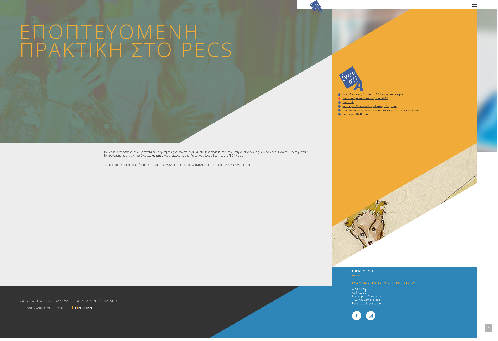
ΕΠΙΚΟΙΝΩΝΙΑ (440, 4)
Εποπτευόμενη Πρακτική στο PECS (365, 98)
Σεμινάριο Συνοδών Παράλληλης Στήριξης (370, 106)
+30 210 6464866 (369, 299)
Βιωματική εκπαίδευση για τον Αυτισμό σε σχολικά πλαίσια (381, 110)
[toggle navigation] (474, 4)
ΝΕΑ (454, 4)
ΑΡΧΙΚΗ (299, 4)
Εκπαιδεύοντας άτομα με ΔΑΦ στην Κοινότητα (373, 94)
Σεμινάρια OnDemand (357, 114)
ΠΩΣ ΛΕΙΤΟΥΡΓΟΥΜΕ (347, 4)
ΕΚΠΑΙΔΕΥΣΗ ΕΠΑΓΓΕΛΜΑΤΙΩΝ (411, 4)
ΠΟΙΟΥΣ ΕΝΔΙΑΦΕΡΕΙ (319, 4)
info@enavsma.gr (370, 303)
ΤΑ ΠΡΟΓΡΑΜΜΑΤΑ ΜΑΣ (376, 4)
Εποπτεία (348, 102)
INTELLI (85, 308)
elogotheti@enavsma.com (234, 164)
